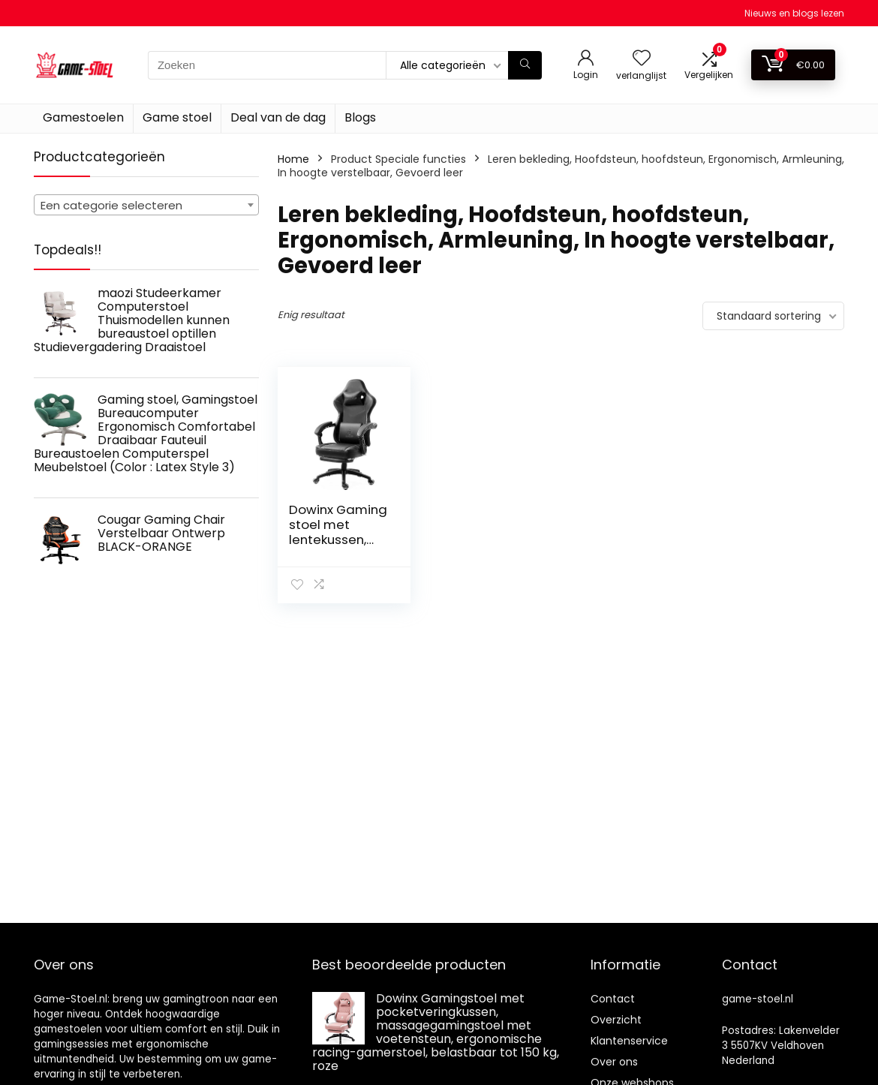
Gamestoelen (83, 117)
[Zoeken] (525, 65)
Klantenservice (629, 1040)
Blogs (360, 117)
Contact (613, 998)
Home (293, 159)
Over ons (614, 1061)
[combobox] (146, 204)
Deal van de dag (278, 117)
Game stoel (177, 117)
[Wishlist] (642, 59)
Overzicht (616, 1019)
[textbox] (146, 205)
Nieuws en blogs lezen (794, 13)
